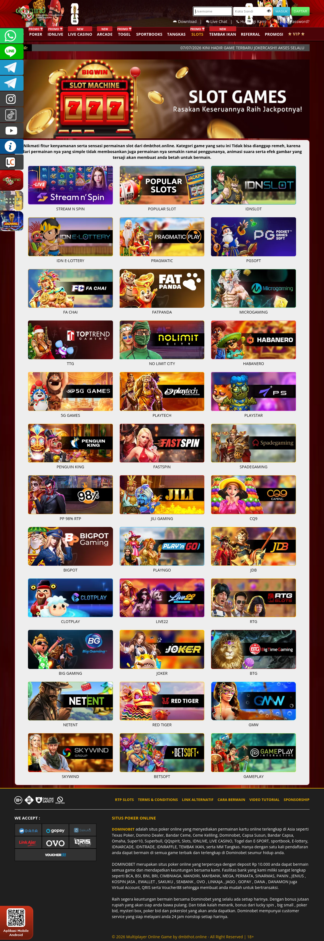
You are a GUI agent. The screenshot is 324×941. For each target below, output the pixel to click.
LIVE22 (162, 621)
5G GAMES (70, 415)
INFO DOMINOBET (12, 146)
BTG (253, 673)
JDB (253, 570)
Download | (189, 21)
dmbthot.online (192, 936)
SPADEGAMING (254, 466)
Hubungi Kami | (256, 21)
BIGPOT (70, 570)
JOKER (162, 673)
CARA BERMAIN (231, 799)
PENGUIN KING (70, 466)
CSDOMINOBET (12, 51)
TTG (70, 363)
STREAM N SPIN (70, 208)
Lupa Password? (292, 21)
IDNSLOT (253, 208)
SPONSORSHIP (296, 799)
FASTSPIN (162, 466)
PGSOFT (253, 260)
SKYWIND (70, 776)
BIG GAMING (70, 673)
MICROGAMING (254, 312)
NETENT (70, 724)
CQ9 (254, 518)
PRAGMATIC (162, 260)
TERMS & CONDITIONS (158, 799)
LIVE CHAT (12, 162)
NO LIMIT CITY (162, 363)
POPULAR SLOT (162, 208)
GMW (254, 724)
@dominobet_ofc (12, 114)
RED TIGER (161, 724)
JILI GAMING (162, 518)
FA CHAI (70, 312)
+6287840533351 (12, 35)
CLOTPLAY (70, 621)
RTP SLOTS (124, 799)
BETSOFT (162, 776)
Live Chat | (221, 21)
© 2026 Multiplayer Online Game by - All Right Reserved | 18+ (183, 936)
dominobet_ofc (12, 99)
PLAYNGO (162, 570)
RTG (253, 621)
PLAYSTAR (254, 415)
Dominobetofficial (12, 67)
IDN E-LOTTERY (70, 260)
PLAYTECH (162, 415)
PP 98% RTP (70, 518)
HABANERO (253, 363)
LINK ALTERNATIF (198, 799)
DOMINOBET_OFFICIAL (12, 83)
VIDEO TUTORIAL (265, 799)
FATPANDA (162, 312)
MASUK (282, 11)
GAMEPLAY (253, 776)
